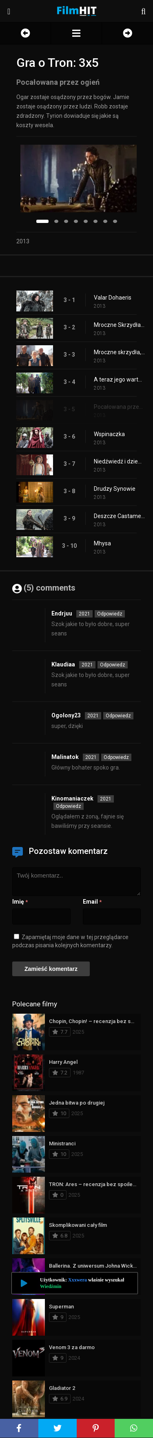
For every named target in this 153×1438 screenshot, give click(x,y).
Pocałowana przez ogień (119, 407)
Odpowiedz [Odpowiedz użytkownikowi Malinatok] (116, 757)
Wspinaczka (109, 434)
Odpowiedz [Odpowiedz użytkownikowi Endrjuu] (109, 614)
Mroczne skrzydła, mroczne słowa (119, 352)
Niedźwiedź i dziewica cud (119, 461)
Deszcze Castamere (119, 516)
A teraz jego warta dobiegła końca (119, 379)
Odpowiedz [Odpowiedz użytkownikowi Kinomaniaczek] (68, 806)
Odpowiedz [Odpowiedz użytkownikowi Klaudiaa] (112, 665)
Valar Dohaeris (112, 297)
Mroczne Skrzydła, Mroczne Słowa (119, 325)
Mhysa (102, 543)
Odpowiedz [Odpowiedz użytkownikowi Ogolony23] (118, 716)
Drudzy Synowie (114, 488)
